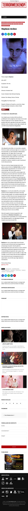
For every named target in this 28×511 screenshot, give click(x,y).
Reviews (3, 271)
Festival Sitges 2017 (20, 22)
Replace (23, 270)
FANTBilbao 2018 (12, 22)
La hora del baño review (7, 389)
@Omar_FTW (4, 264)
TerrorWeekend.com (9, 415)
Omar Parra (18, 270)
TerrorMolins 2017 (5, 25)
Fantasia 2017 (4, 22)
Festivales (12, 270)
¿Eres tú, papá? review (7, 343)
